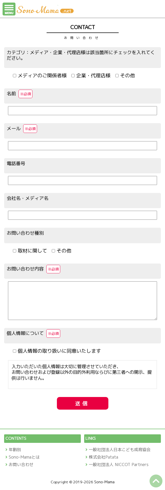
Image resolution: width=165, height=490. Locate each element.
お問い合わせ (21, 464)
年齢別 (15, 449)
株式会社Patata (103, 457)
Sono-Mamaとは (24, 457)
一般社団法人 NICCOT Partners (119, 464)
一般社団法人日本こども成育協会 (120, 449)
